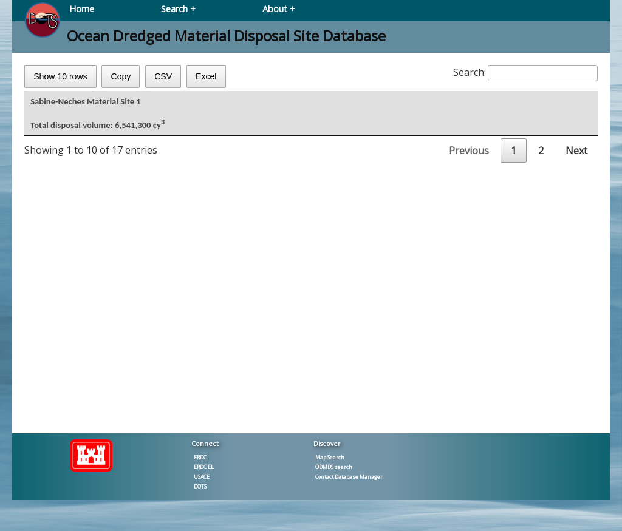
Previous (469, 389)
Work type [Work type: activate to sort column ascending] (261, 103)
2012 (52, 233)
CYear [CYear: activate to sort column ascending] (60, 103)
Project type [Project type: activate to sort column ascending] (153, 103)
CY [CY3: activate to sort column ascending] (353, 103)
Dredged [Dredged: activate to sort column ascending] (496, 103)
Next (576, 389)
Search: (525, 72)
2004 (52, 297)
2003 (52, 318)
